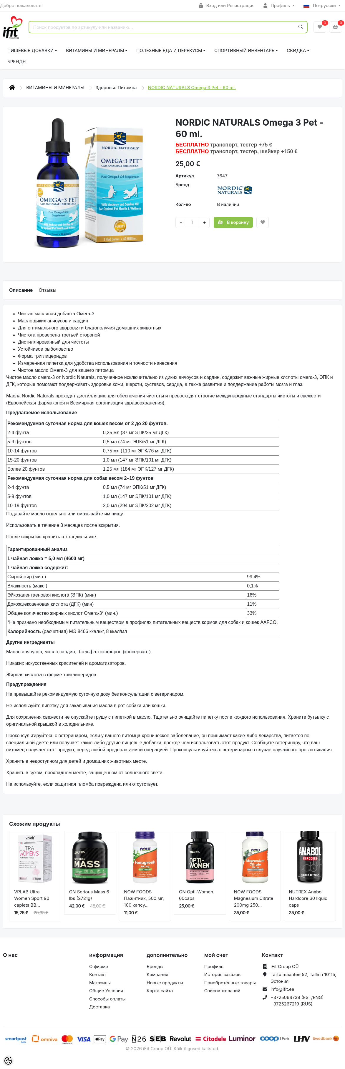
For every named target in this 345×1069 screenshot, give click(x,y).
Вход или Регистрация (227, 5)
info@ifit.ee (282, 989)
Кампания (157, 974)
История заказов (222, 974)
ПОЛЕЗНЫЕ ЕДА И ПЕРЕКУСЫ (169, 50)
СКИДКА (296, 50)
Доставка (99, 1007)
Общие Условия (106, 990)
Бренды (16, 61)
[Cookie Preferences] (8, 1060)
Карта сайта (160, 990)
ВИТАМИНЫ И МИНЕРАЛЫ (95, 50)
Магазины (100, 982)
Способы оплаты (107, 999)
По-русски (320, 5)
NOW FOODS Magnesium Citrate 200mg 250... (253, 898)
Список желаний (222, 990)
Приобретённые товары (230, 982)
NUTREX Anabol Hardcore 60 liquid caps (308, 898)
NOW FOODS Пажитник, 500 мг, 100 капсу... (144, 898)
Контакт (97, 974)
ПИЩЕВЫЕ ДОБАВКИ (30, 50)
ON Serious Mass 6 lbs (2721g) (89, 895)
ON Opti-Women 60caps (196, 895)
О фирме (98, 966)
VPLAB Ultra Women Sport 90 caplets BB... (31, 898)
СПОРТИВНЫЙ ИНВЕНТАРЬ (244, 50)
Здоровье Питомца (117, 87)
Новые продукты (165, 982)
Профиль (277, 5)
